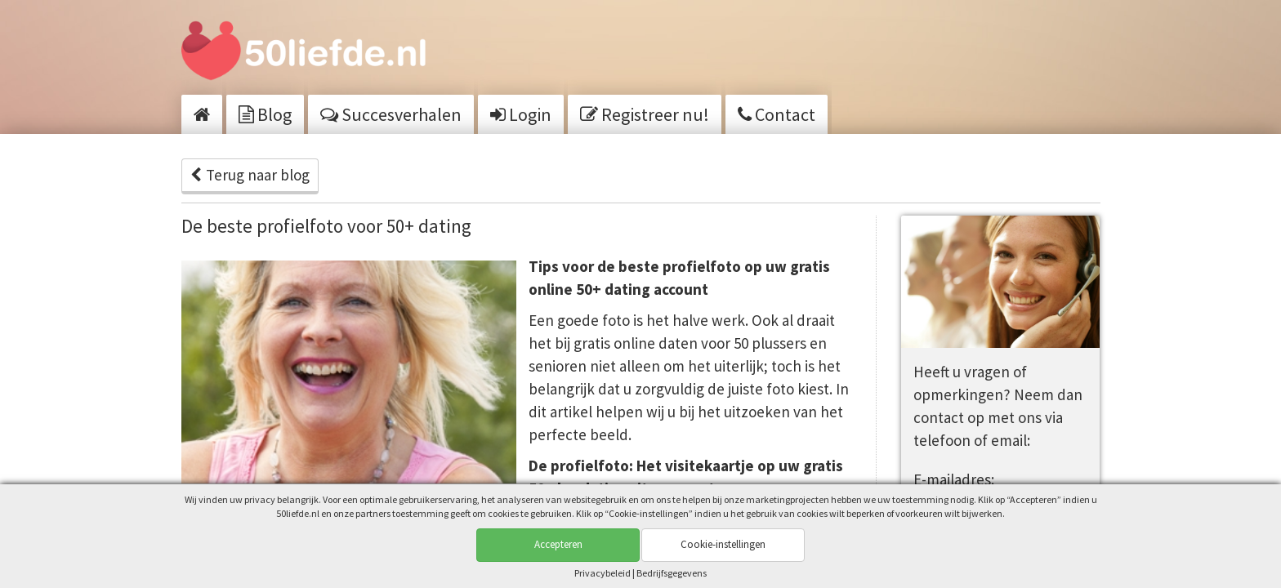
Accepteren (558, 544)
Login (520, 114)
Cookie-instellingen (723, 544)
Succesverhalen (391, 114)
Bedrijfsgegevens (671, 573)
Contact (776, 114)
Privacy (602, 573)
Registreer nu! (644, 114)
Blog (265, 114)
